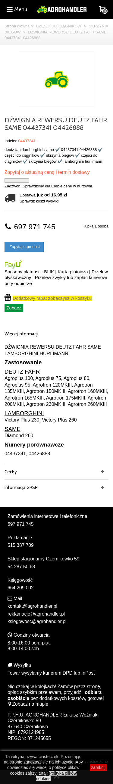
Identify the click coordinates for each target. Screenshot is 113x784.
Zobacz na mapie (28, 704)
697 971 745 (30, 227)
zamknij (98, 767)
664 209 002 (21, 587)
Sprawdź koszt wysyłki (39, 201)
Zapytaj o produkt (24, 246)
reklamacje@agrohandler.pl (36, 613)
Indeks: (11, 141)
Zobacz (13, 307)
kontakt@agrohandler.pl (32, 606)
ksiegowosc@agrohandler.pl (37, 621)
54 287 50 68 (21, 566)
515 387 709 (21, 545)
